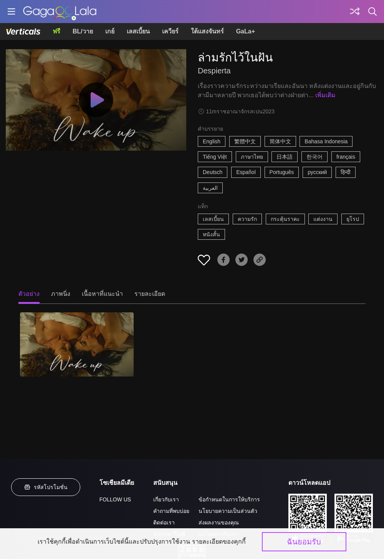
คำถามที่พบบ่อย (171, 511)
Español (246, 172)
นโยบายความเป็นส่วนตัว (228, 511)
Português (282, 172)
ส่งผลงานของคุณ (219, 522)
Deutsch (212, 172)
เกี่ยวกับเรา (166, 499)
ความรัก (247, 219)
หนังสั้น (211, 234)
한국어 (314, 157)
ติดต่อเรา (164, 522)
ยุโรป (352, 219)
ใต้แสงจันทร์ (207, 31)
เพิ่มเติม (325, 95)
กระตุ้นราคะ (285, 219)
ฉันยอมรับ (304, 541)
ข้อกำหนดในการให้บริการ (229, 499)
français (345, 157)
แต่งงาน (323, 219)
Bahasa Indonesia (326, 141)
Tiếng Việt (215, 157)
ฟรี (56, 31)
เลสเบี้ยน (138, 31)
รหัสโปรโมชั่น (46, 487)
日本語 (284, 157)
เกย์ (109, 31)
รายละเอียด (149, 293)
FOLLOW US (115, 499)
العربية (210, 188)
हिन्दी (346, 172)
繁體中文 (245, 141)
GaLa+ (245, 31)
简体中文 (280, 141)
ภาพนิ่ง (60, 293)
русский (317, 172)
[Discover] (355, 11)
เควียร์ (170, 31)
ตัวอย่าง (29, 293)
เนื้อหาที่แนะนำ (102, 293)
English (211, 141)
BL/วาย (83, 31)
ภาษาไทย (252, 157)
